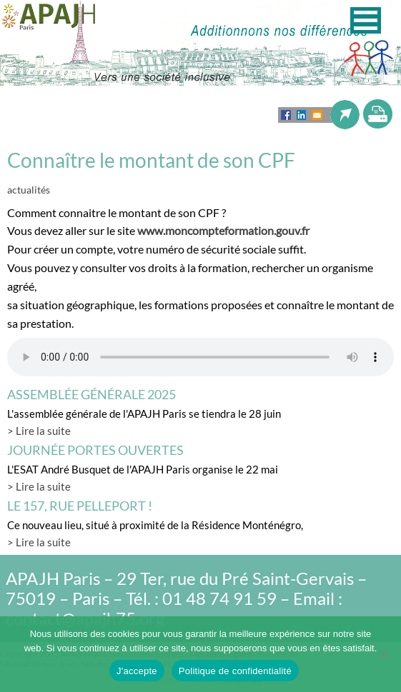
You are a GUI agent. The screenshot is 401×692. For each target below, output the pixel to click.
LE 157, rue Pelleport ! (79, 505)
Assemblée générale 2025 (91, 394)
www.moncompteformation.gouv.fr (223, 230)
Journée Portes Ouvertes (95, 450)
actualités (28, 190)
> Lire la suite (39, 430)
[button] (365, 20)
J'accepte (137, 671)
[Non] (383, 654)
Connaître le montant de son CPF (151, 160)
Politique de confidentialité (235, 671)
